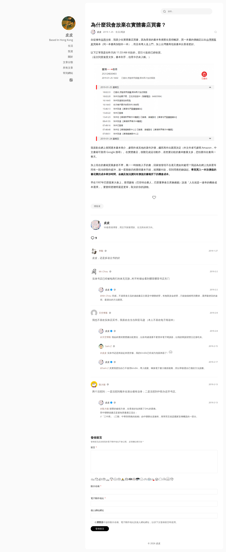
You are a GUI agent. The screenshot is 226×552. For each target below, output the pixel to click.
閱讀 (108, 31)
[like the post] (141, 198)
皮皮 (92, 223)
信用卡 (90, 39)
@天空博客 (91, 337)
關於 (44, 56)
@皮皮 (89, 352)
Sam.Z (94, 346)
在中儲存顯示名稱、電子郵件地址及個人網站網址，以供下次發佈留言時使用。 (122, 522)
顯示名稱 (81, 486)
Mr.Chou (89, 271)
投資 (44, 51)
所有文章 (42, 67)
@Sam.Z (90, 368)
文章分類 (42, 62)
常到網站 (42, 73)
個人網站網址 (82, 510)
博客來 (82, 206)
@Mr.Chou (91, 295)
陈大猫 (87, 384)
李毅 (86, 250)
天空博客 (88, 312)
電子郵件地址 (83, 498)
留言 (79, 447)
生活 (44, 45)
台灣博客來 (198, 39)
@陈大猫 (90, 408)
